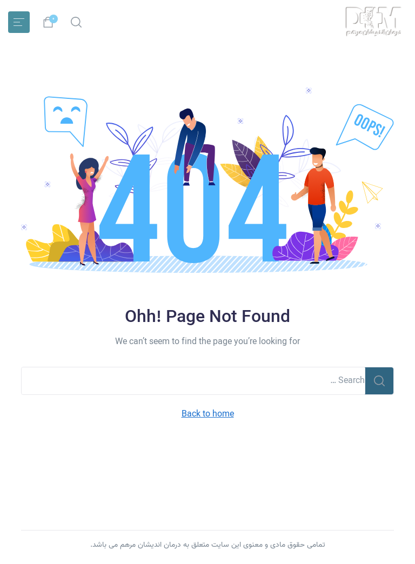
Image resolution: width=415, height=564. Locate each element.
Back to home (208, 414)
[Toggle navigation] (19, 22)
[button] (76, 22)
